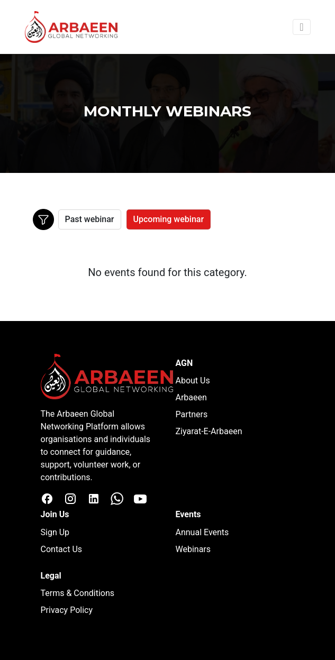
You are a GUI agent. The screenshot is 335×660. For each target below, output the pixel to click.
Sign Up (55, 532)
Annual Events (202, 532)
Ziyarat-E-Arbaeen (209, 431)
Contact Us (62, 549)
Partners (192, 414)
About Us (193, 380)
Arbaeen (191, 397)
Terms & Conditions (78, 593)
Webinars (193, 549)
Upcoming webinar (168, 219)
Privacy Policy (67, 610)
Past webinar (89, 219)
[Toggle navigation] (301, 27)
